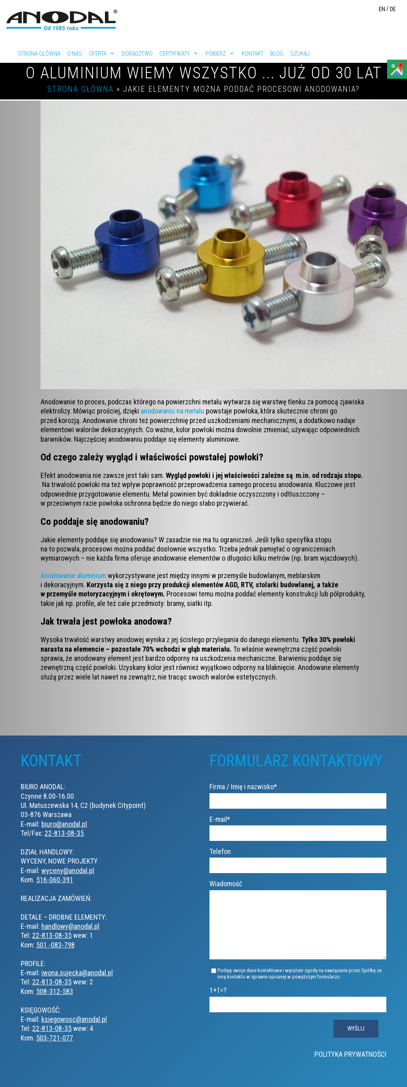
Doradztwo (137, 53)
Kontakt (253, 53)
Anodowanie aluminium (73, 575)
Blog (276, 53)
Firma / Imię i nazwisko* (297, 793)
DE (393, 9)
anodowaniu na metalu (172, 411)
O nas (74, 53)
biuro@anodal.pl (64, 824)
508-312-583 (54, 991)
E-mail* (297, 826)
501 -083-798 (55, 945)
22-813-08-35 (64, 833)
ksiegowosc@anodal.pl (74, 1019)
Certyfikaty (174, 53)
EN (382, 9)
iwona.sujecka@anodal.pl (77, 973)
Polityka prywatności (350, 1066)
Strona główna (39, 53)
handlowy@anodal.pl (70, 926)
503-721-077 (54, 1038)
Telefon (297, 858)
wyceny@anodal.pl (67, 870)
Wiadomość (297, 925)
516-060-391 (54, 879)
